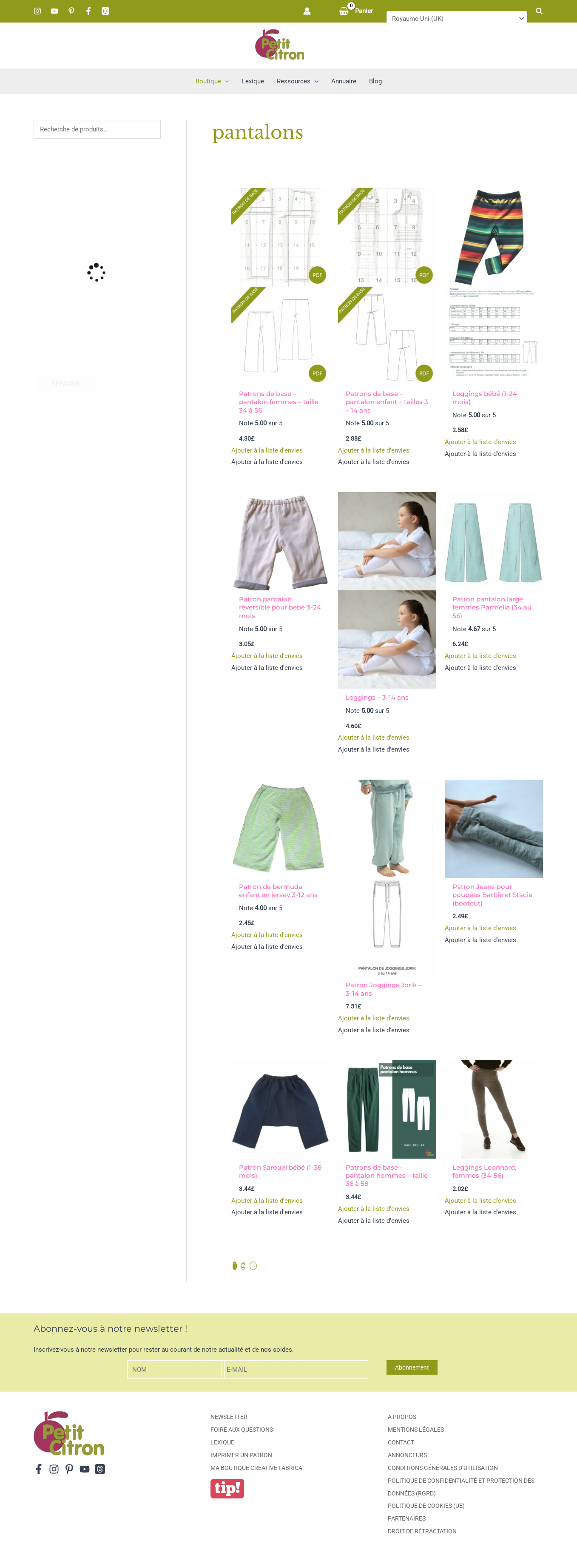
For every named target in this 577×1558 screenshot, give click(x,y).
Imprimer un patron (241, 1455)
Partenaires (407, 1519)
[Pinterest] (71, 11)
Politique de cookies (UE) (426, 1506)
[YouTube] (54, 11)
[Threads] (105, 11)
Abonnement (412, 1368)
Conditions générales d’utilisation (443, 1468)
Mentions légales (416, 1430)
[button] (539, 11)
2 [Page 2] (243, 1266)
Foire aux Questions (241, 1430)
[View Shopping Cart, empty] (356, 11)
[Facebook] (88, 11)
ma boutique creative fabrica (256, 1468)
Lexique (222, 1443)
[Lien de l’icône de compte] (307, 11)
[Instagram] (37, 11)
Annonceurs (407, 1455)
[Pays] (457, 18)
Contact (401, 1443)
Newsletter (228, 1417)
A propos (402, 1417)
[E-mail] (295, 1370)
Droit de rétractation (422, 1532)
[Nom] (176, 1370)
